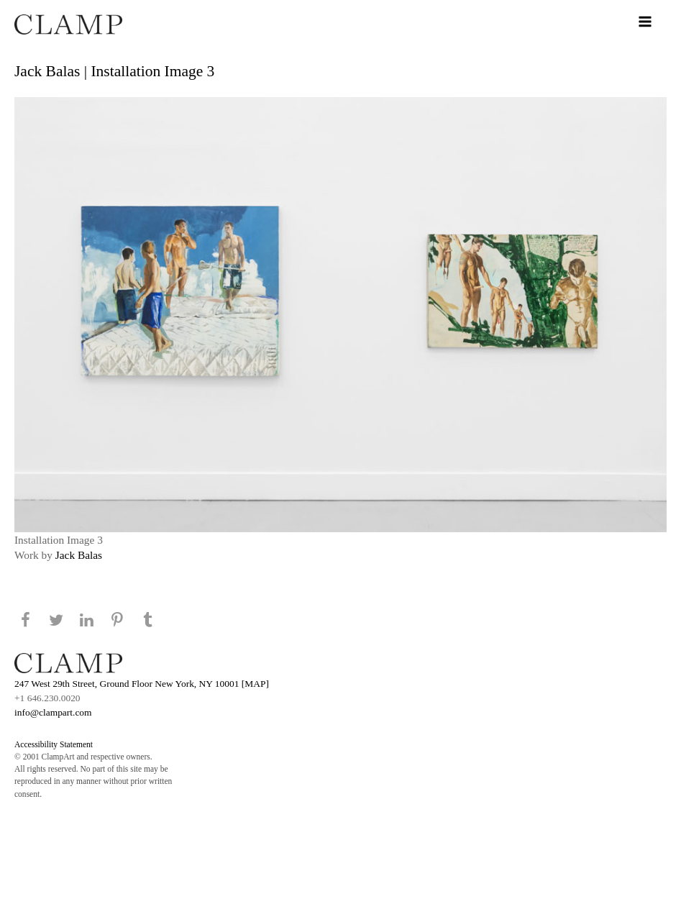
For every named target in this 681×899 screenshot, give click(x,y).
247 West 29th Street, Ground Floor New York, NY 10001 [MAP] (141, 683)
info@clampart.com (53, 712)
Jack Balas (78, 555)
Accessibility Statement (53, 744)
